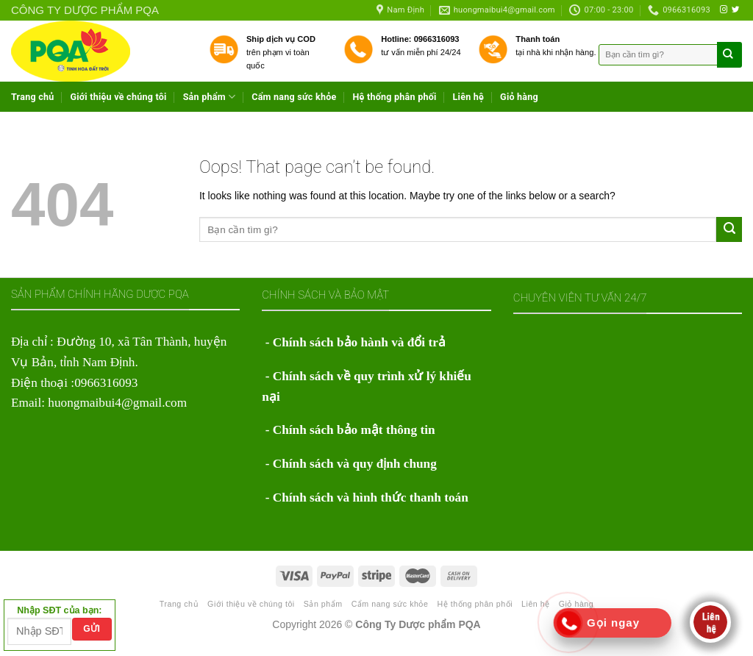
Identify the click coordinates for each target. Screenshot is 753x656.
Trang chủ (32, 96)
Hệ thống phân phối (394, 96)
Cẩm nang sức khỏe (293, 96)
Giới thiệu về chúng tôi (119, 96)
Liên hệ (469, 96)
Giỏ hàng (519, 96)
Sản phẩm (209, 97)
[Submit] (729, 229)
